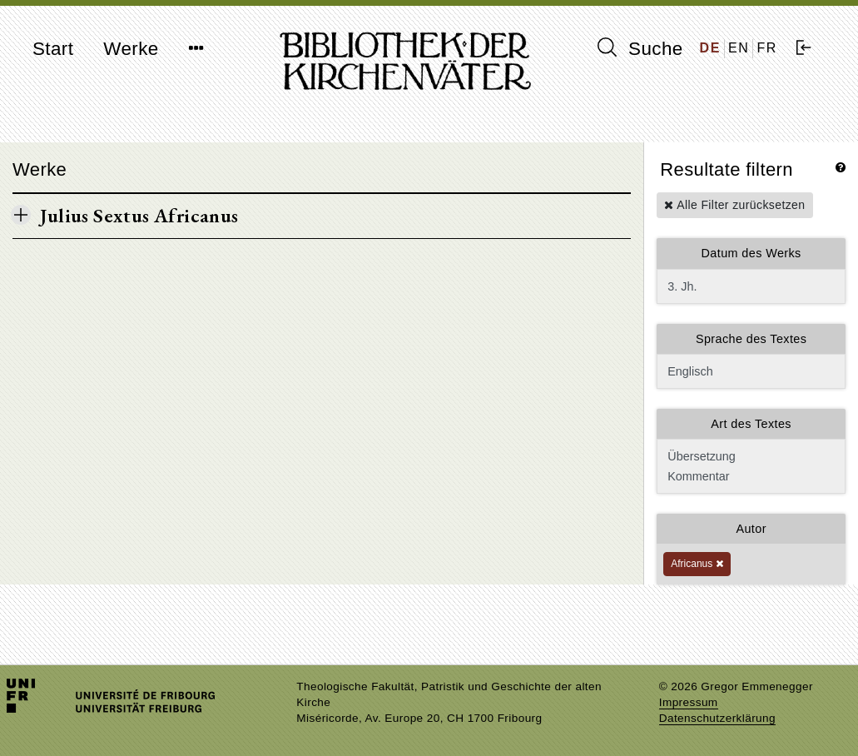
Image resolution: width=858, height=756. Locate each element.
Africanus (696, 563)
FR (766, 48)
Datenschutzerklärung (717, 718)
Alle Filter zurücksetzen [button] (734, 204)
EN (738, 48)
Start (52, 48)
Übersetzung (749, 456)
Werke (130, 48)
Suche (640, 48)
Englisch (751, 371)
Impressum (688, 702)
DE (710, 48)
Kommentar (749, 476)
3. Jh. (751, 286)
